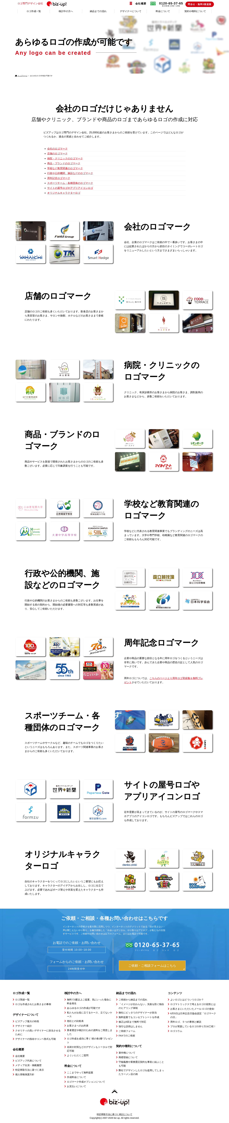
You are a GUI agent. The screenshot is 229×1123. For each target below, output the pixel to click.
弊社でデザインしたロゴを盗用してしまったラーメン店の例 (141, 1072)
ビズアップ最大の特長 (27, 1021)
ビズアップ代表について (28, 1060)
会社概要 (140, 3)
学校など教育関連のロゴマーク (65, 168)
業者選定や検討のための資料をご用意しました (89, 1032)
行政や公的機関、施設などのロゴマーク (70, 173)
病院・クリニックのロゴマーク (65, 158)
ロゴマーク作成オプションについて (86, 1081)
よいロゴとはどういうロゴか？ (187, 999)
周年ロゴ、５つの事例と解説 (185, 1021)
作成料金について (76, 1077)
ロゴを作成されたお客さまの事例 (33, 1004)
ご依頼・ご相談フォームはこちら (152, 965)
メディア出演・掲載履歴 (28, 1065)
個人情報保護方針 (24, 1074)
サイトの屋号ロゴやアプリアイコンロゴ (70, 188)
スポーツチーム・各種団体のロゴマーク (70, 183)
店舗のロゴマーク (57, 153)
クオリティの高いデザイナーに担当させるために (38, 1032)
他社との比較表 (75, 1021)
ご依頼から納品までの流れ (133, 999)
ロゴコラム (176, 1031)
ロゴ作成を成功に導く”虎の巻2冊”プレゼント (90, 1040)
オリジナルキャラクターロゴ (63, 193)
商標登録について (128, 1057)
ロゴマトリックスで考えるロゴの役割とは (193, 1004)
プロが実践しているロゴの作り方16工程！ (193, 1026)
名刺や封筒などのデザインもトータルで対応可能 (89, 1049)
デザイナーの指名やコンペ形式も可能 (35, 1039)
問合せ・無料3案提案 (200, 4)
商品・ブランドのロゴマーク (63, 163)
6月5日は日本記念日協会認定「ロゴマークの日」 (193, 1015)
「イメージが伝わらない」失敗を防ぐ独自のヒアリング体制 (141, 1006)
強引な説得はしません (130, 1026)
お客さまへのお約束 (77, 1025)
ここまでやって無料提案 (80, 1072)
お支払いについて (76, 1086)
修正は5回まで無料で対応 (132, 1021)
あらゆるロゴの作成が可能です (83, 1008)
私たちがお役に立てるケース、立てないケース (89, 1014)
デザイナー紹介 (23, 1026)
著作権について (127, 1052)
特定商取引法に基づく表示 (29, 1069)
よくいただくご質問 (77, 1055)
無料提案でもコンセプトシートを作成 (139, 1017)
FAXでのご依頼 (127, 1035)
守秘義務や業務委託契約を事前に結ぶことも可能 (141, 1064)
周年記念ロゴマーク (58, 178)
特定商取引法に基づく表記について (114, 1114)
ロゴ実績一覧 (22, 999)
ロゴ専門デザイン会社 (43, 4)
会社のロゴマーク (57, 148)
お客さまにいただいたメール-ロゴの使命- (192, 1008)
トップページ (22, 76)
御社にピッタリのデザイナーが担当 (138, 1012)
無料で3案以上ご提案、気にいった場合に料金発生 (89, 1001)
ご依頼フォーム (127, 1031)
